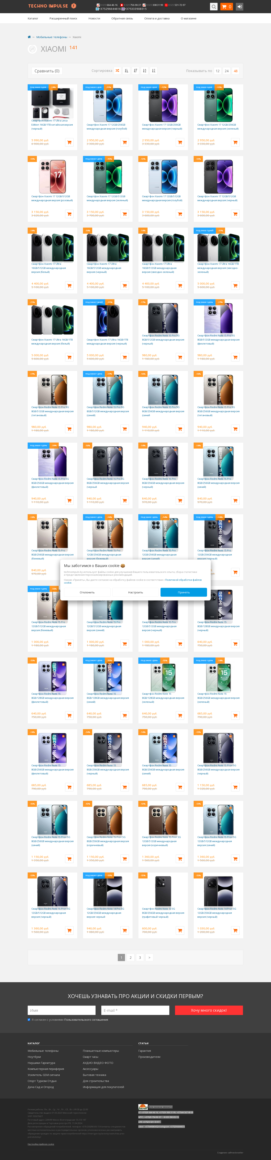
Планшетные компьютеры (101, 1051)
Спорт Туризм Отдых (42, 1081)
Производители (149, 1057)
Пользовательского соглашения (86, 1019)
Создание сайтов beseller (230, 1152)
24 (226, 71)
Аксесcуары (90, 1069)
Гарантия (144, 1051)
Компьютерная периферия (46, 1069)
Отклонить (87, 592)
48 (236, 71)
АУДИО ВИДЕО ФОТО (98, 1063)
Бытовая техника (94, 1075)
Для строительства (96, 1081)
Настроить (135, 592)
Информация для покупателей (103, 1087)
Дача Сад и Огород (41, 1087)
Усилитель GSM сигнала (44, 1075)
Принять (184, 592)
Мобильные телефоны (43, 1051)
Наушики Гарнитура (41, 1063)
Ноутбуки (34, 1057)
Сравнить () (47, 71)
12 (217, 71)
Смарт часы (90, 1057)
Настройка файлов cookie (41, 1144)
